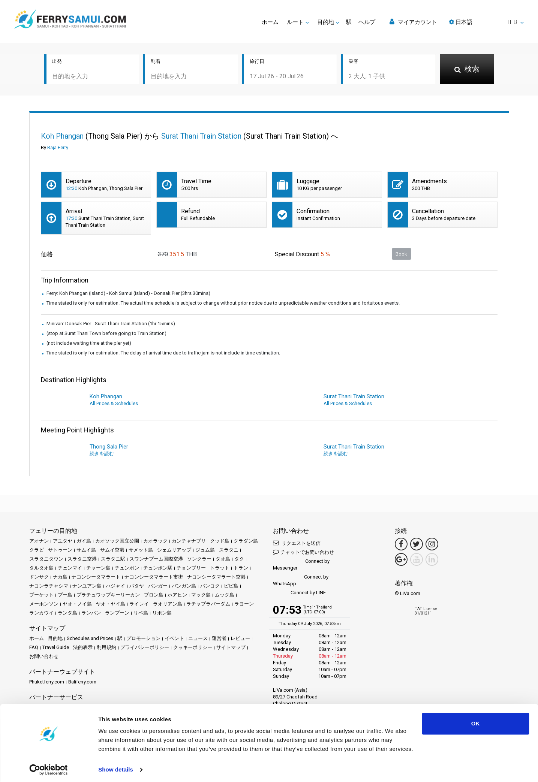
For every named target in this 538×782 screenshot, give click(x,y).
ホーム (270, 22)
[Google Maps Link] (401, 560)
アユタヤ (62, 541)
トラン (241, 568)
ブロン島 (153, 595)
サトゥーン (60, 550)
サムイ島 (86, 550)
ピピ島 (231, 586)
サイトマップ (231, 648)
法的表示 (83, 648)
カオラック (155, 541)
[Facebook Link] (401, 544)
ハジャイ (115, 586)
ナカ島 (60, 577)
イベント (174, 639)
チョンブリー (191, 568)
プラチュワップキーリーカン (108, 595)
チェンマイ (70, 568)
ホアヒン (177, 595)
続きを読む (102, 454)
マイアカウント (413, 21)
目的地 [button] (325, 22)
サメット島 (141, 550)
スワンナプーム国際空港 (156, 559)
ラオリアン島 (167, 604)
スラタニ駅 (113, 559)
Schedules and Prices (90, 639)
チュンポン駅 (157, 568)
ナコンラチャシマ (48, 586)
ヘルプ (366, 22)
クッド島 (219, 541)
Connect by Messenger (301, 565)
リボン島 (162, 613)
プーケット (41, 595)
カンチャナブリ (189, 541)
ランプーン (117, 613)
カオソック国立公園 (117, 541)
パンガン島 (184, 586)
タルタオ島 (41, 568)
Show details (115, 767)
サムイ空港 (112, 550)
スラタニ (228, 550)
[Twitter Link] (416, 544)
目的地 (55, 639)
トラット (219, 568)
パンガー (158, 586)
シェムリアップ (174, 550)
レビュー (240, 639)
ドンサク (39, 577)
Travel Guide (55, 648)
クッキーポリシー (192, 648)
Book (401, 254)
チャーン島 (98, 568)
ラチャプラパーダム (208, 604)
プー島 (65, 595)
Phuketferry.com (46, 682)
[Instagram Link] (432, 544)
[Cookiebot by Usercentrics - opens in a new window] (48, 767)
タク (239, 559)
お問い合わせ (43, 657)
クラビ (36, 550)
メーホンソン (43, 604)
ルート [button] (295, 22)
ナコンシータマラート (96, 577)
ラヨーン (244, 604)
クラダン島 (246, 541)
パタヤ (136, 586)
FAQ (33, 648)
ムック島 (224, 595)
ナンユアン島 (87, 586)
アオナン (39, 541)
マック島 (201, 595)
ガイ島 (83, 541)
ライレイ (139, 604)
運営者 (219, 639)
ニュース (198, 639)
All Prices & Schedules (114, 404)
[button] (486, 22)
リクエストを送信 (297, 543)
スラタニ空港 (82, 559)
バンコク (210, 586)
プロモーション (143, 639)
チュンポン (127, 568)
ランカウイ (41, 613)
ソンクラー (199, 559)
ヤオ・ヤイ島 (110, 604)
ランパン (91, 613)
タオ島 (223, 559)
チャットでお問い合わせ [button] (303, 552)
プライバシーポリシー (144, 648)
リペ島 (140, 613)
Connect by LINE (299, 594)
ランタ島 (67, 613)
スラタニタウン (46, 559)
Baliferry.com (82, 682)
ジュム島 (205, 550)
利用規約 (106, 648)
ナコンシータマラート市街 (153, 577)
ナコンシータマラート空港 (216, 577)
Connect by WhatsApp (300, 581)
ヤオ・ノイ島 (77, 604)
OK (475, 721)
